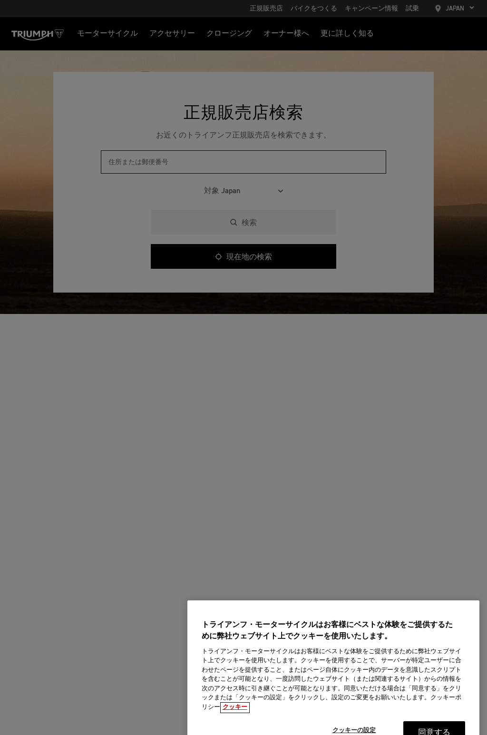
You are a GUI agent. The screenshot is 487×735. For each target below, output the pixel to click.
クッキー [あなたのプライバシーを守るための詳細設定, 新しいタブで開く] (235, 713)
